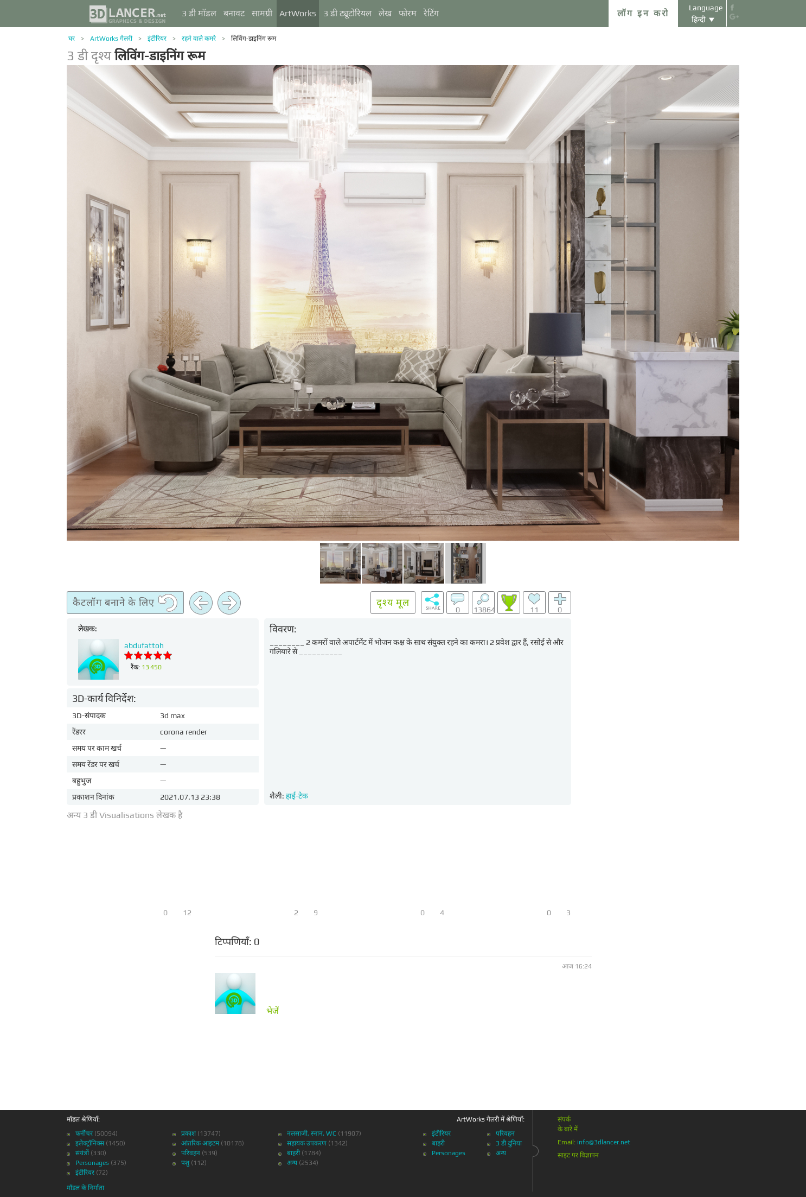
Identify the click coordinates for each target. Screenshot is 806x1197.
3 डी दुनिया (509, 1143)
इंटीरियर (157, 38)
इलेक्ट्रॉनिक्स (89, 1143)
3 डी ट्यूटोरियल (347, 13)
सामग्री (262, 13)
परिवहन (190, 1153)
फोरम (408, 13)
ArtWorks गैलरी (111, 38)
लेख (385, 13)
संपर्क (564, 1119)
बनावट (234, 13)
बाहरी (293, 1153)
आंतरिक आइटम (200, 1143)
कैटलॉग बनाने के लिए (125, 603)
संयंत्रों (82, 1153)
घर (71, 38)
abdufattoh (144, 645)
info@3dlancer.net (603, 1142)
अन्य (292, 1163)
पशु (185, 1163)
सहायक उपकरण (307, 1143)
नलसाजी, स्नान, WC (311, 1133)
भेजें (272, 1011)
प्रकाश (188, 1133)
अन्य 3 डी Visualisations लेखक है (125, 815)
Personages (92, 1163)
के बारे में (568, 1129)
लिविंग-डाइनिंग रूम (253, 38)
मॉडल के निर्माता (85, 1188)
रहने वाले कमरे (199, 38)
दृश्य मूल (393, 602)
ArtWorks (297, 13)
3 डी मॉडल (199, 13)
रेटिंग (431, 13)
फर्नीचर (84, 1133)
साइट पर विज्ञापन (578, 1155)
